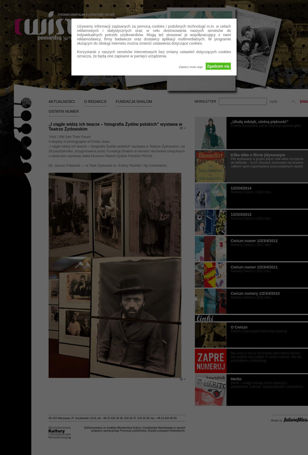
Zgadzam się (218, 66)
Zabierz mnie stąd (190, 67)
